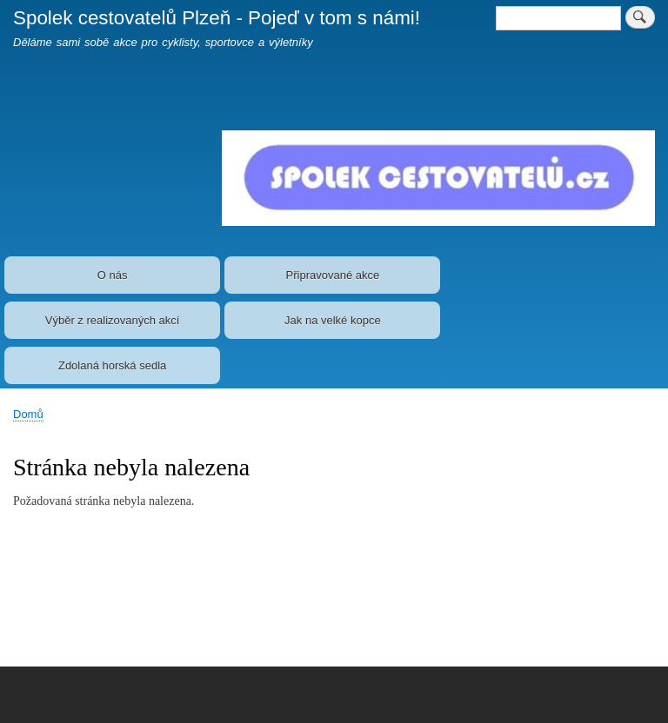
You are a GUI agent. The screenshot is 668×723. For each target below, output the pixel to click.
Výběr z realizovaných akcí (112, 320)
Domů (28, 414)
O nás (112, 275)
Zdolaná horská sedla (112, 365)
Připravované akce (333, 275)
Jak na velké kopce (332, 320)
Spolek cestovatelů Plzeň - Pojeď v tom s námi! (216, 18)
